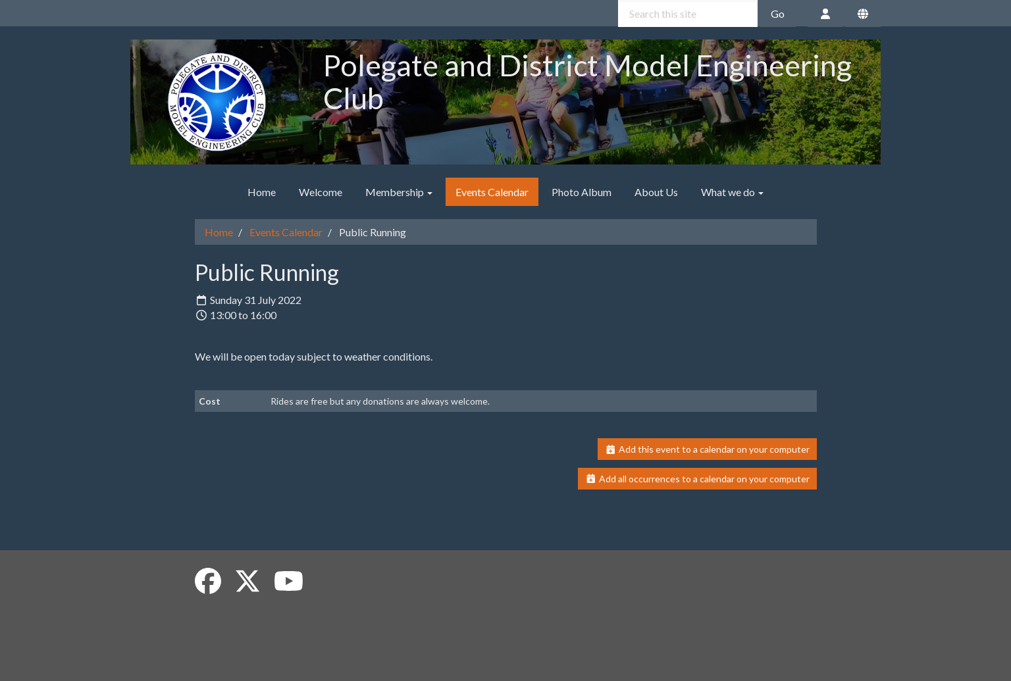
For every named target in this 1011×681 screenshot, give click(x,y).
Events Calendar (492, 192)
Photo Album (581, 192)
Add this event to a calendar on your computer (707, 449)
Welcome (320, 192)
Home (261, 192)
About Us (656, 192)
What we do (732, 192)
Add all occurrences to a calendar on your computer (697, 478)
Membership (398, 192)
